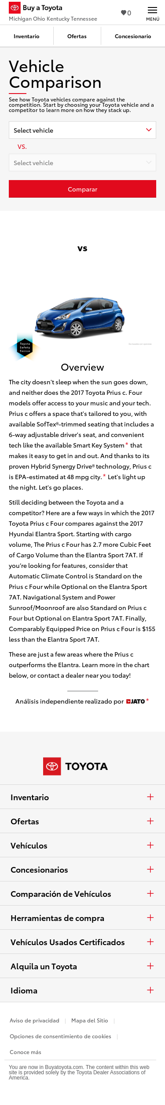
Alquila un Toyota (82, 965)
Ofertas (82, 821)
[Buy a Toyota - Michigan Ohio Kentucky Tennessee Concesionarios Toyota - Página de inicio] (53, 9)
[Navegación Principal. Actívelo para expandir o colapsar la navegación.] (152, 12)
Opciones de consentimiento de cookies (60, 1036)
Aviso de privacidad (34, 1020)
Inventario (82, 796)
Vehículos (82, 845)
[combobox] (82, 130)
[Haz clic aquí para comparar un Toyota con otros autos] (82, 189)
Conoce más (25, 1051)
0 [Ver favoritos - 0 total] (126, 12)
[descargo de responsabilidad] (127, 445)
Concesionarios (82, 869)
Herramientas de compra (82, 917)
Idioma (82, 990)
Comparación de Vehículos (82, 893)
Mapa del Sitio (89, 1020)
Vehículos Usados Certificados (82, 941)
